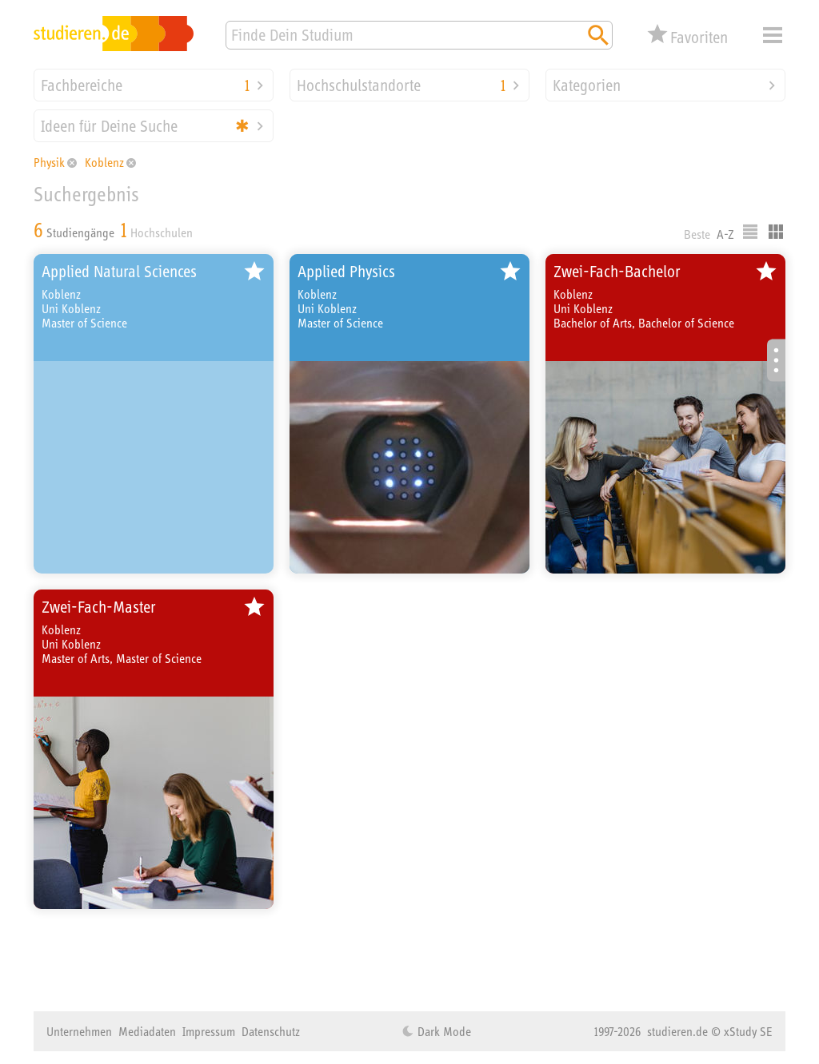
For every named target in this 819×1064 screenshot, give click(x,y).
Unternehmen (79, 1031)
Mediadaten (147, 1031)
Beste (697, 234)
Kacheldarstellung (775, 231)
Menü (772, 35)
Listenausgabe (750, 231)
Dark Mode (442, 1031)
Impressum (208, 1031)
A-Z (725, 234)
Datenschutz (271, 1031)
